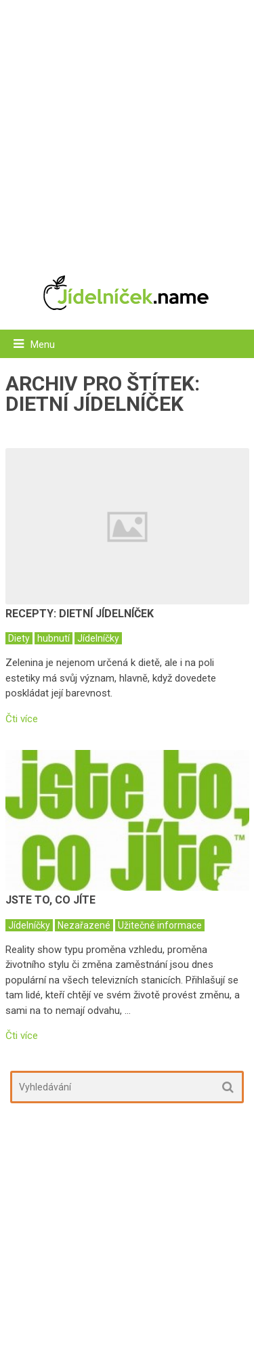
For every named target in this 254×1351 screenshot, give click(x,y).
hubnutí (53, 638)
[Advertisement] (127, 130)
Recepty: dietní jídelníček (79, 613)
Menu (42, 344)
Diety (19, 638)
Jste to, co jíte (50, 899)
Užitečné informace (160, 925)
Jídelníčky (98, 638)
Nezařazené (84, 925)
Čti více (21, 719)
